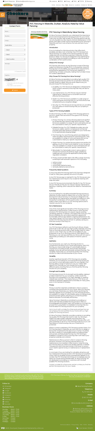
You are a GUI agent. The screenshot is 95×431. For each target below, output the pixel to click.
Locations (77, 5)
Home (53, 5)
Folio (66, 5)
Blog (63, 5)
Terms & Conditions (65, 424)
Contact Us (84, 5)
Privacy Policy (75, 424)
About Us (71, 5)
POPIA (85, 424)
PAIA (81, 424)
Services (58, 5)
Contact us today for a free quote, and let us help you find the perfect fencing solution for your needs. (69, 365)
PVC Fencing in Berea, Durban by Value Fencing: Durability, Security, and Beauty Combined (71, 375)
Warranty (90, 424)
